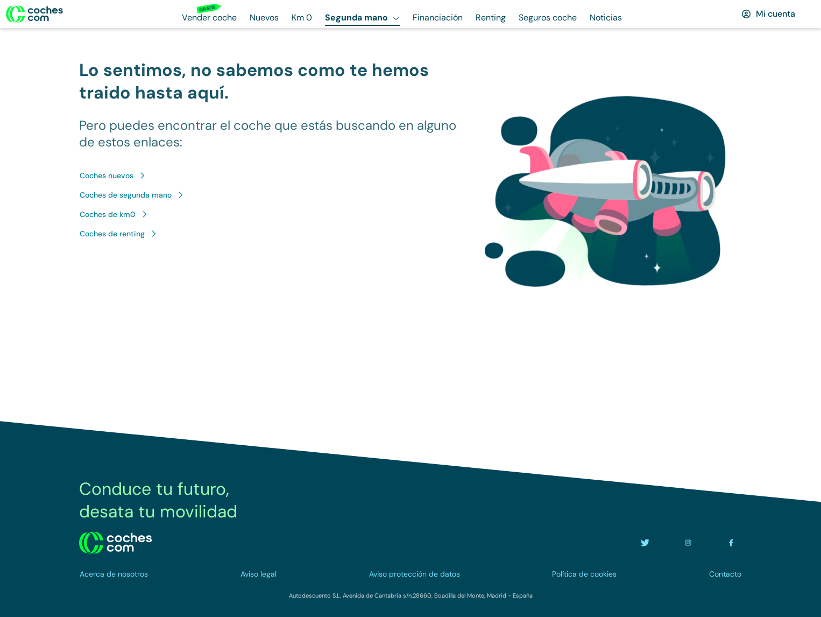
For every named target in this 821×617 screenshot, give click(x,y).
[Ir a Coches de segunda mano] (132, 194)
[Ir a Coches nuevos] (113, 175)
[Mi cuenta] (768, 14)
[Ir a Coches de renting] (118, 233)
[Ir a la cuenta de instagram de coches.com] (688, 542)
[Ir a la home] (34, 14)
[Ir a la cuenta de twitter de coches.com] (645, 542)
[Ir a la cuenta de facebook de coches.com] (731, 542)
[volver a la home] (115, 542)
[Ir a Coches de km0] (114, 214)
